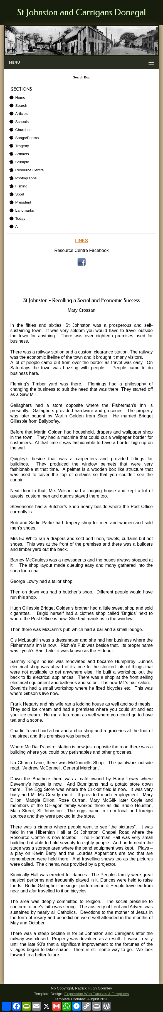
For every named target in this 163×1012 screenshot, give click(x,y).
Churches (23, 130)
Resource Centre (29, 170)
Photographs (26, 178)
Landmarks (24, 210)
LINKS (81, 240)
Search (21, 105)
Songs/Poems (27, 138)
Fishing (21, 186)
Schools (22, 122)
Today (20, 218)
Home (20, 97)
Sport (19, 194)
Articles (21, 114)
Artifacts (22, 154)
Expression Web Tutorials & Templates (96, 994)
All (17, 226)
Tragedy (22, 146)
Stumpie (22, 162)
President (23, 202)
